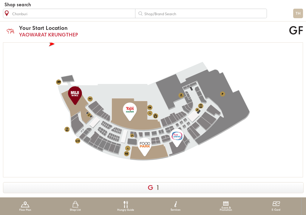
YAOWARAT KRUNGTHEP (116, 31)
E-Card (276, 206)
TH (298, 13)
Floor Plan (25, 206)
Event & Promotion (226, 206)
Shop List (75, 206)
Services (175, 206)
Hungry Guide (125, 206)
